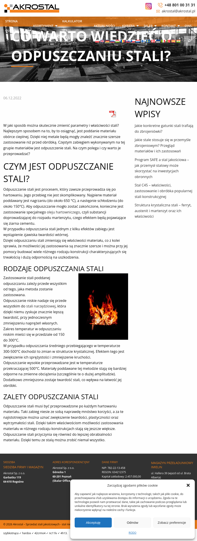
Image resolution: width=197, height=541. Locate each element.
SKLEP (148, 26)
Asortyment (43, 26)
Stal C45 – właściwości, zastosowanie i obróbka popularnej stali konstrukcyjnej (163, 191)
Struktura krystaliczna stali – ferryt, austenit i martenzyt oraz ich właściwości (163, 211)
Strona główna (12, 26)
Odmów (132, 522)
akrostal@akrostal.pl (178, 11)
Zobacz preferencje (172, 522)
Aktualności (104, 26)
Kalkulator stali (72, 26)
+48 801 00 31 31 (180, 5)
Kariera (128, 26)
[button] (188, 485)
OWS (188, 26)
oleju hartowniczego (63, 212)
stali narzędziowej (41, 306)
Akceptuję (93, 522)
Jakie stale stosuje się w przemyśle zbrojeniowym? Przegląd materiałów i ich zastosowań (163, 145)
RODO (132, 533)
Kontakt (168, 26)
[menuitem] (15, 26)
